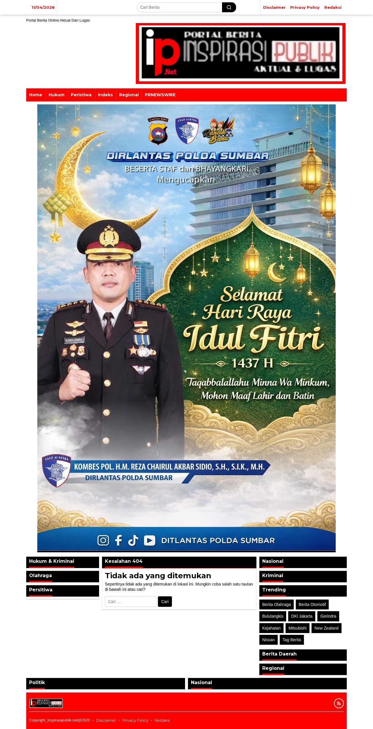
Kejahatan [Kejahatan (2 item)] (271, 628)
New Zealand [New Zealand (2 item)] (326, 628)
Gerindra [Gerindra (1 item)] (328, 616)
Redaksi (162, 720)
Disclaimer (106, 720)
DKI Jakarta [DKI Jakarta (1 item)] (301, 616)
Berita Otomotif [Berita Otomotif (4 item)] (312, 604)
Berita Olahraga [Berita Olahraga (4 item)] (276, 604)
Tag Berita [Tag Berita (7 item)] (292, 639)
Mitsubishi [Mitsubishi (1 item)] (297, 628)
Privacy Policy (135, 720)
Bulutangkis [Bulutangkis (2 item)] (272, 616)
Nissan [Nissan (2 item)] (268, 639)
